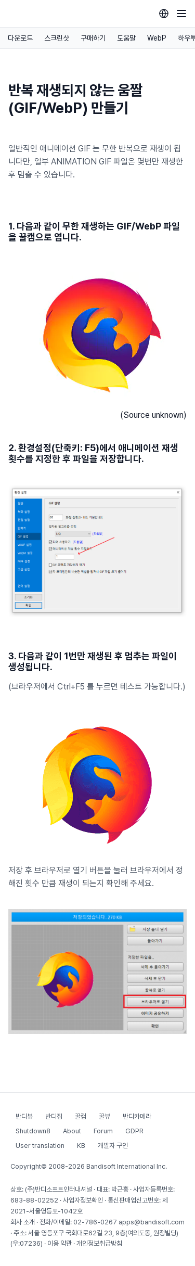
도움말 (126, 38)
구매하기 (93, 38)
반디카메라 (137, 1116)
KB (81, 1145)
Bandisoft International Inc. (126, 1166)
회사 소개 (22, 1222)
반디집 (53, 1116)
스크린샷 (56, 38)
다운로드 (20, 38)
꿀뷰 (104, 1116)
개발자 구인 (113, 1145)
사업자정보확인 (83, 1200)
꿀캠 (80, 1116)
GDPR (134, 1131)
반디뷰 (24, 1116)
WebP (156, 38)
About (72, 1131)
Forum (103, 1131)
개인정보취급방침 (99, 1243)
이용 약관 (59, 1243)
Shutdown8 (33, 1131)
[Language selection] (163, 13)
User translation (40, 1145)
